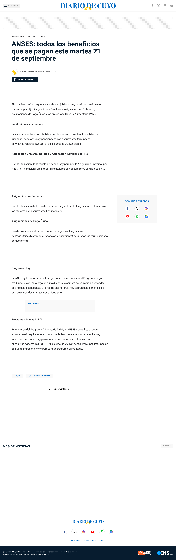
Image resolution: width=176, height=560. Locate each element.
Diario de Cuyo (18, 37)
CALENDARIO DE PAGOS (39, 376)
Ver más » (167, 446)
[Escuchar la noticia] (25, 79)
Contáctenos (75, 540)
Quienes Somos (89, 540)
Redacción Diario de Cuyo (33, 72)
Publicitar (102, 540)
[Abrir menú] (11, 6)
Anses (42, 37)
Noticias (31, 37)
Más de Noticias (16, 446)
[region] (88, 23)
